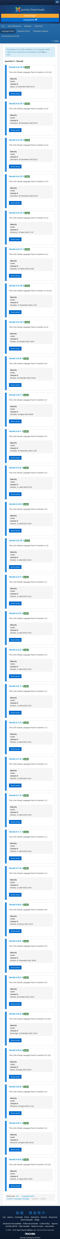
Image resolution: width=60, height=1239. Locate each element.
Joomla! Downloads (30, 9)
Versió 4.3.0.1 (16, 504)
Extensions (39, 26)
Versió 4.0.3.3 (16, 1013)
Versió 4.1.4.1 (16, 758)
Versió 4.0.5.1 (16, 940)
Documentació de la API (10, 36)
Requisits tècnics (23, 31)
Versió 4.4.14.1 (16, 139)
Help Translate (24, 1226)
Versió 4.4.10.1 (16, 322)
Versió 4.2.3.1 (16, 649)
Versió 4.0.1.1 (16, 1123)
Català (55, 41)
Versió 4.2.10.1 (16, 540)
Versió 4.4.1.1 (16, 431)
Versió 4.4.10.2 (16, 285)
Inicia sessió (49, 1226)
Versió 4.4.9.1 (16, 358)
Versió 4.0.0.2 (16, 1159)
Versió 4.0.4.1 (16, 977)
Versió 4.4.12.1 (16, 212)
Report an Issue (37, 1226)
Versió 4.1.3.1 (16, 795)
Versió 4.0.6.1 (16, 904)
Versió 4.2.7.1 (16, 576)
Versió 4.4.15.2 (16, 67)
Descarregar (30, 16)
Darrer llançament (14, 26)
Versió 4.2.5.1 (16, 613)
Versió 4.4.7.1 (16, 394)
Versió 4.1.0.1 (16, 868)
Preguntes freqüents (40, 31)
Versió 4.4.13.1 (16, 176)
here (43, 52)
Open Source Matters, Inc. (26, 1230)
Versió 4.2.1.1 (16, 686)
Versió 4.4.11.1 (16, 249)
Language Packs (8, 31)
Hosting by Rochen (30, 1238)
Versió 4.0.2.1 (16, 1086)
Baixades (27, 26)
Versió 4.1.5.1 (16, 722)
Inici (3, 26)
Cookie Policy (45, 1224)
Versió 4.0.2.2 (16, 1050)
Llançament (29, 20)
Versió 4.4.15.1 (16, 103)
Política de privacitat (30, 1224)
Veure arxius (15, 94)
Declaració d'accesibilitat (12, 1224)
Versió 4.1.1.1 (16, 831)
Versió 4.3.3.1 (16, 467)
